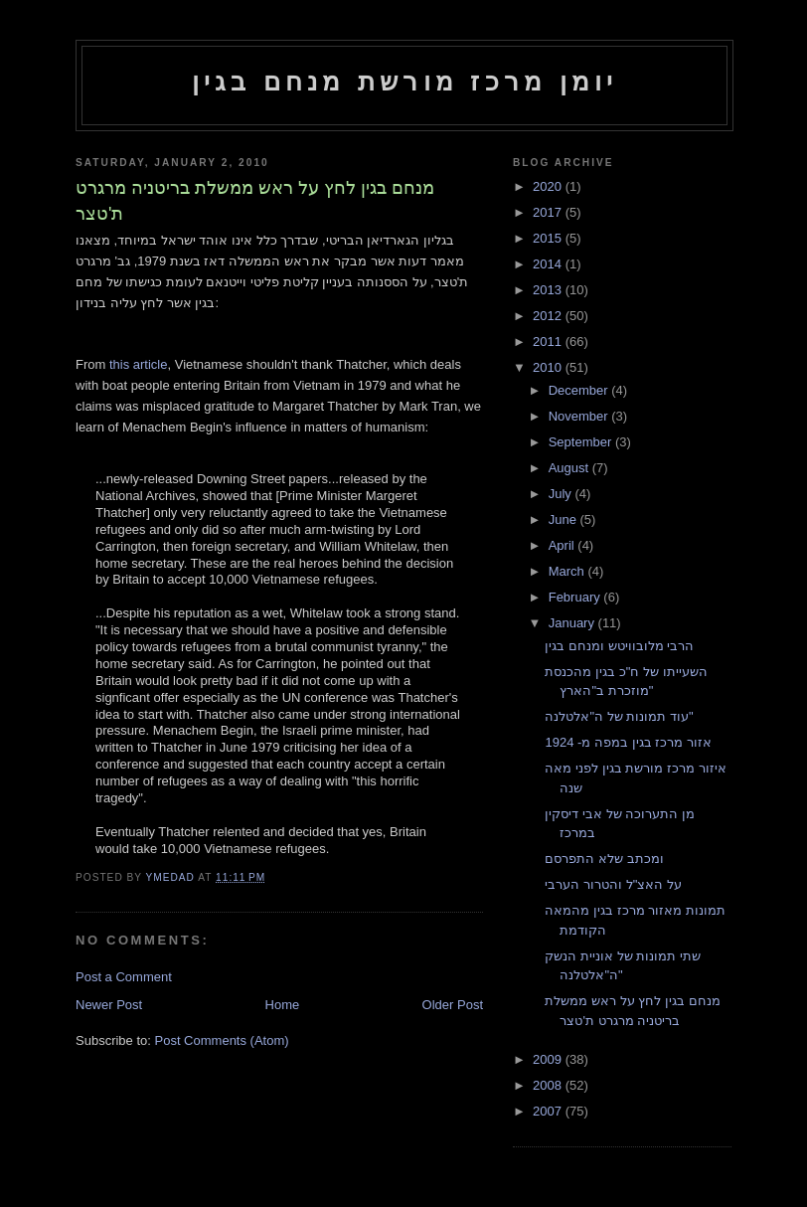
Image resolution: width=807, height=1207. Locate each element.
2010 (549, 367)
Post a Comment (124, 976)
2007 (549, 1111)
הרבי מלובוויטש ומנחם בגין (619, 645)
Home (282, 1004)
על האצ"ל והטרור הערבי (613, 884)
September (582, 441)
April (563, 545)
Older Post (452, 1004)
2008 (549, 1085)
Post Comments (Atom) (222, 1040)
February (576, 597)
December (580, 390)
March (568, 571)
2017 (549, 212)
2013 (549, 289)
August (570, 467)
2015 (549, 238)
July (562, 493)
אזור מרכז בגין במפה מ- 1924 (628, 742)
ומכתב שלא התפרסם (604, 858)
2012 (549, 315)
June (564, 519)
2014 (549, 264)
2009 (549, 1059)
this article (138, 364)
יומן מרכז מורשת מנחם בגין (405, 81)
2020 (549, 186)
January (573, 622)
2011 (549, 341)
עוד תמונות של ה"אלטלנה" (619, 716)
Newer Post (109, 1004)
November (580, 416)
